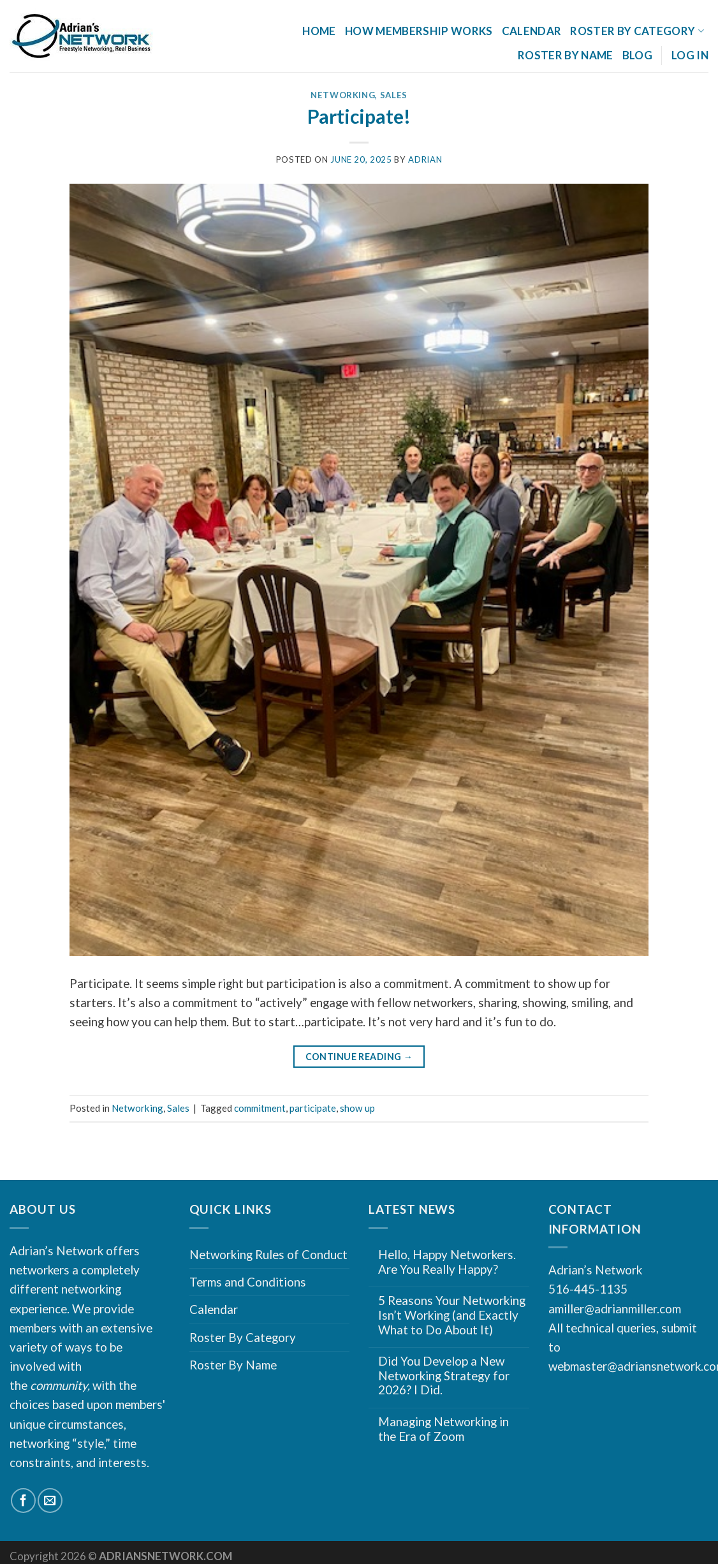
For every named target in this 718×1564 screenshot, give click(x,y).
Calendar (532, 31)
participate (312, 1108)
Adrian (425, 159)
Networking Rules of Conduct (268, 1254)
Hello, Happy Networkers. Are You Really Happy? (447, 1262)
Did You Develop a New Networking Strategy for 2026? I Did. (443, 1375)
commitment (260, 1108)
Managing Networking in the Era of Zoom (443, 1429)
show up (357, 1108)
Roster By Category (637, 31)
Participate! (359, 116)
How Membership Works (419, 31)
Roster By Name (565, 55)
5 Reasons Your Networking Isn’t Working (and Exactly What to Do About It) (451, 1315)
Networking (343, 95)
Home (318, 31)
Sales (393, 95)
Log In (689, 55)
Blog (637, 55)
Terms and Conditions (247, 1281)
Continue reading (359, 1057)
